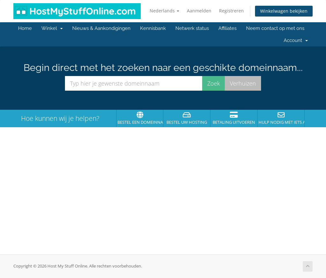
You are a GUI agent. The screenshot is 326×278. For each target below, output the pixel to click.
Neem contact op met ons (275, 28)
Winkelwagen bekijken (284, 11)
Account (296, 40)
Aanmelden (199, 11)
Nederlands (164, 11)
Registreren (231, 11)
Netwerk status (192, 28)
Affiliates (227, 28)
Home (25, 28)
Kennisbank (153, 28)
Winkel (52, 28)
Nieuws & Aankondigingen (101, 28)
